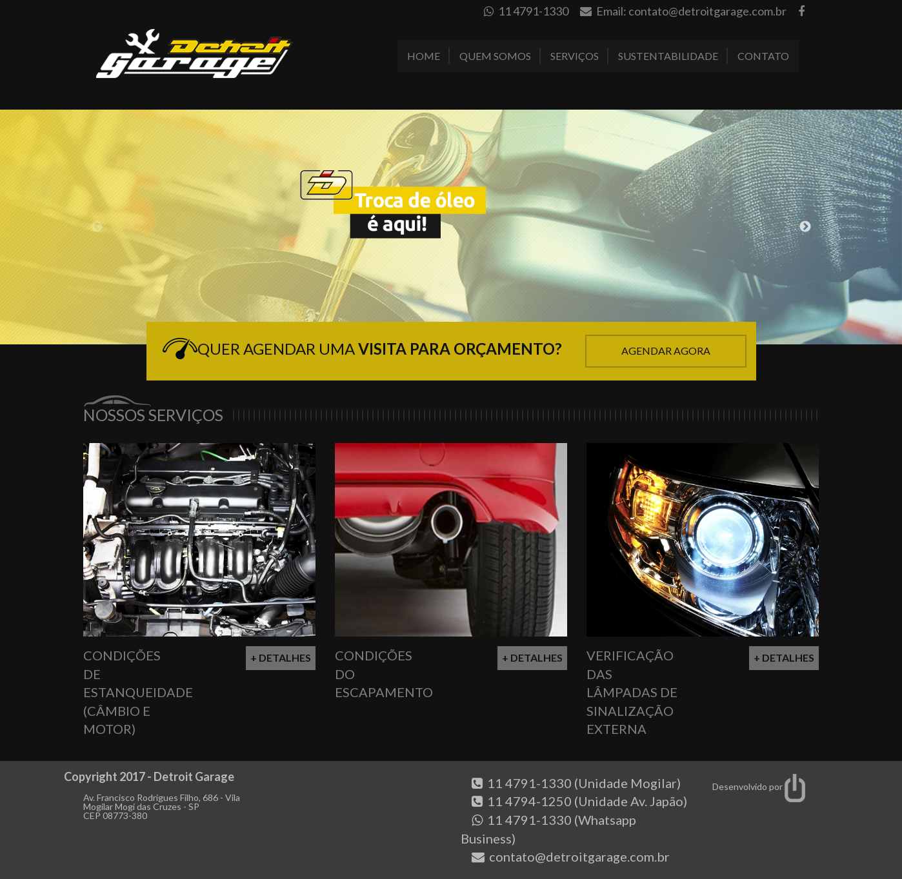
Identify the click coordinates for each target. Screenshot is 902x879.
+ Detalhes (280, 657)
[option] (451, 227)
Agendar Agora (665, 350)
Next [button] (805, 227)
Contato (763, 56)
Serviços (574, 56)
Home (423, 56)
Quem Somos (495, 56)
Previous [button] (96, 227)
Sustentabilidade (668, 56)
